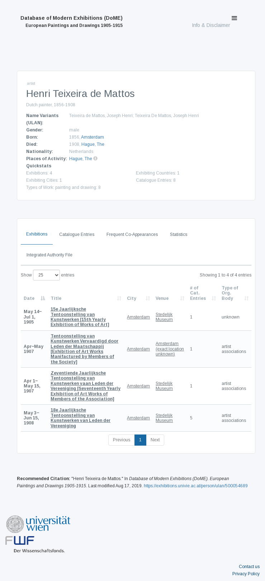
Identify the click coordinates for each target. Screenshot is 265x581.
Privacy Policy (246, 573)
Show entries (47, 275)
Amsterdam (92, 137)
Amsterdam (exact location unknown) (170, 349)
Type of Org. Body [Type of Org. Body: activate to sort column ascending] (230, 293)
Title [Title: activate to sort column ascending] (56, 298)
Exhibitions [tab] (36, 234)
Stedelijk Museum (164, 317)
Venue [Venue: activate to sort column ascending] (162, 298)
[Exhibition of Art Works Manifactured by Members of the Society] (84, 349)
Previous (121, 439)
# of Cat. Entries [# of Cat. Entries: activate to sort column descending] (198, 293)
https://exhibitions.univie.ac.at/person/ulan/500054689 (196, 485)
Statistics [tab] (178, 234)
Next (155, 439)
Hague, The (92, 144)
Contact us (249, 566)
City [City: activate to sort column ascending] (131, 298)
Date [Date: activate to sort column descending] (29, 298)
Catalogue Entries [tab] (76, 234)
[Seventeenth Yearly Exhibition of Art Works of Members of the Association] (85, 386)
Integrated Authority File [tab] (49, 254)
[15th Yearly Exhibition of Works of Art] (80, 317)
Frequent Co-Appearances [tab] (132, 234)
